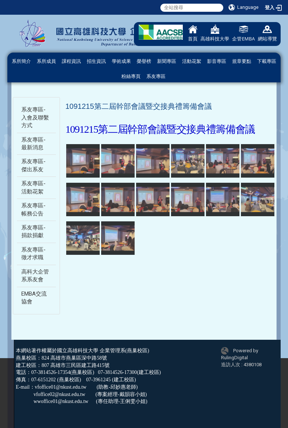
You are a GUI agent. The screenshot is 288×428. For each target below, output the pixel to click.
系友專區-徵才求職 (33, 253)
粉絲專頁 (131, 76)
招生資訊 (96, 61)
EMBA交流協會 (34, 297)
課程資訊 (71, 61)
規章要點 (241, 61)
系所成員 (46, 61)
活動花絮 (191, 61)
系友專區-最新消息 (33, 143)
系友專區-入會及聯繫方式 (35, 117)
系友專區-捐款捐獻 (33, 231)
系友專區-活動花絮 (33, 187)
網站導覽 (267, 33)
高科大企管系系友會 (35, 275)
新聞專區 (166, 61)
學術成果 (121, 61)
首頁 (193, 33)
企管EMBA (243, 33)
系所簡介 (21, 61)
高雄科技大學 (214, 33)
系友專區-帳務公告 (33, 209)
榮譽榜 (144, 61)
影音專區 (216, 61)
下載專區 (266, 61)
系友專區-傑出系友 (33, 165)
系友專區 (156, 76)
